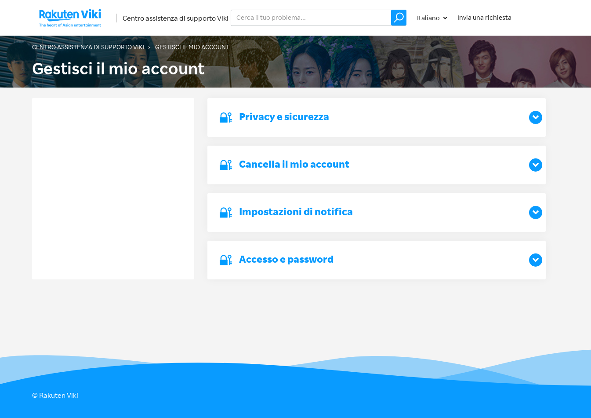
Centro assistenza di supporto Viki (175, 18)
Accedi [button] (540, 17)
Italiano (429, 18)
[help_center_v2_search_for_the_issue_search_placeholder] (318, 18)
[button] (398, 18)
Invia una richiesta (484, 17)
